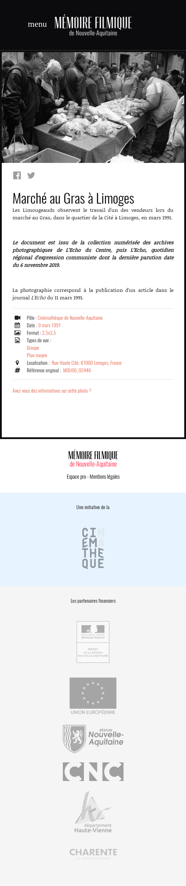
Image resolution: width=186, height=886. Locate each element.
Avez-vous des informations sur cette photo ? (51, 390)
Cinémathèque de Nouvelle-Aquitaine (70, 317)
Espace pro (76, 476)
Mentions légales (105, 476)
